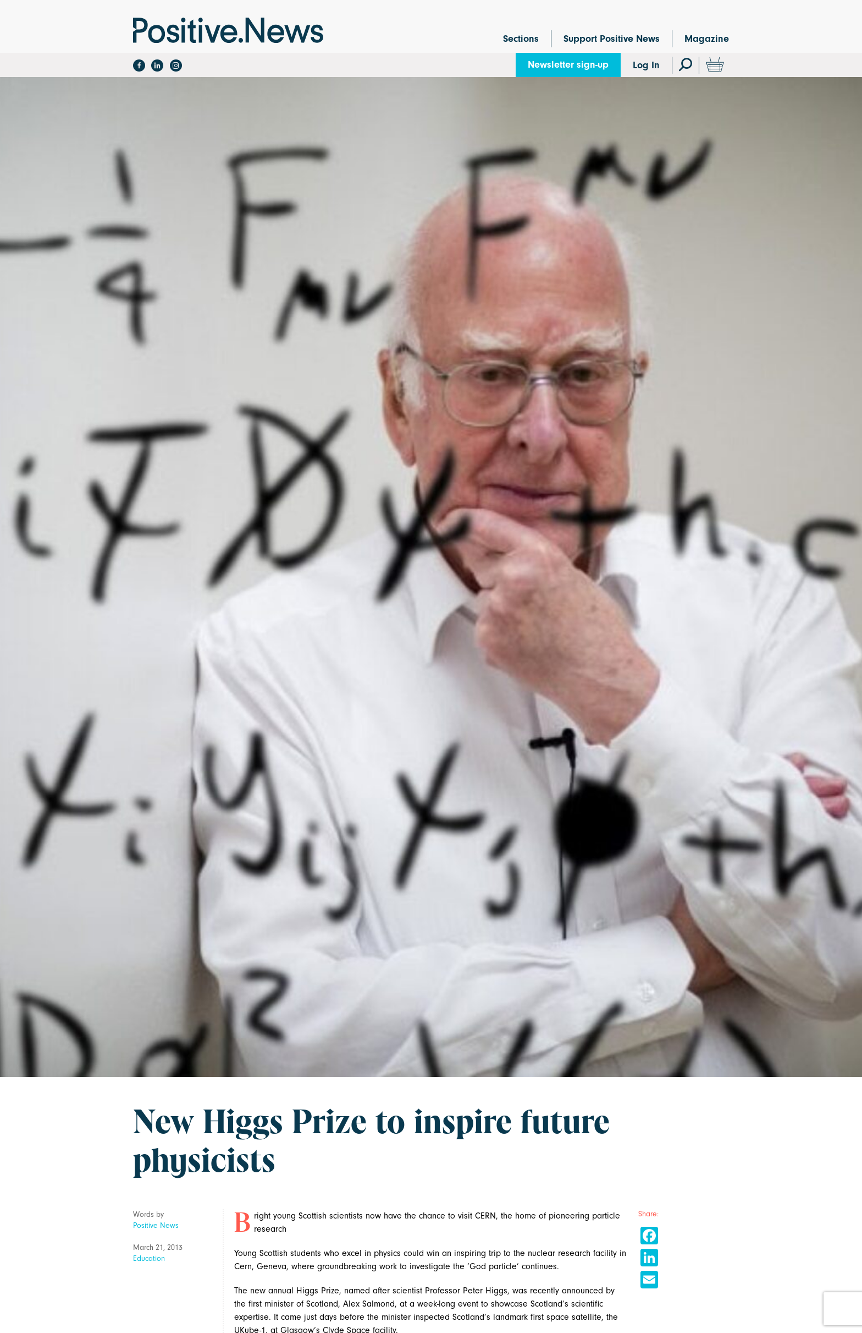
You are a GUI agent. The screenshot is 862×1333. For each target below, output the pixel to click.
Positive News (156, 1225)
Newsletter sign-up (568, 64)
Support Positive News (611, 39)
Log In (646, 65)
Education (149, 1258)
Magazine (706, 39)
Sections (521, 39)
